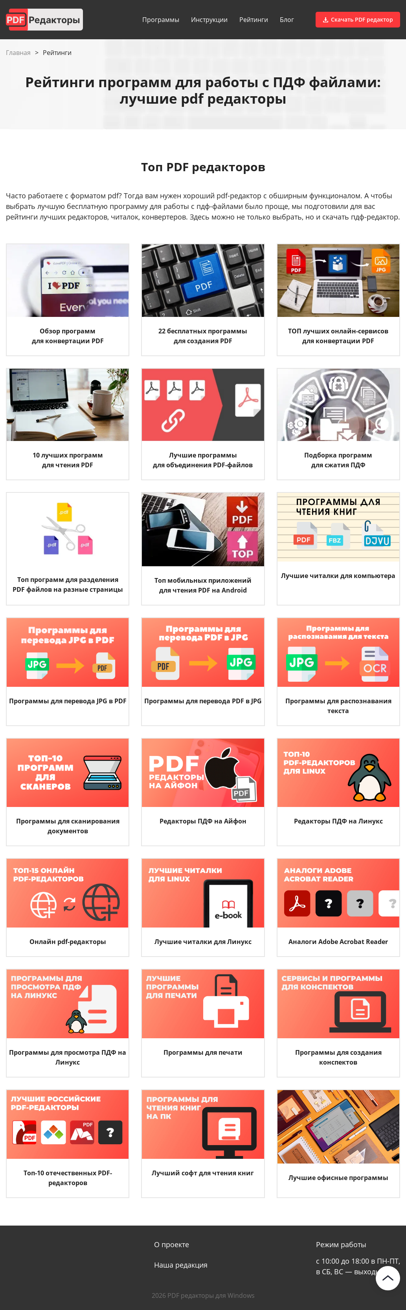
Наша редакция (181, 1265)
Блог (287, 19)
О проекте (171, 1244)
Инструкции (209, 19)
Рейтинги (253, 19)
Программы (160, 19)
